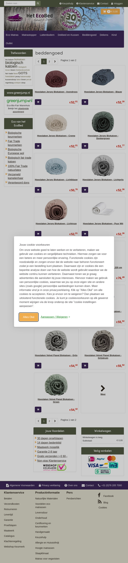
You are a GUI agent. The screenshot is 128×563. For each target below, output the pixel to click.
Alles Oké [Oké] (28, 316)
